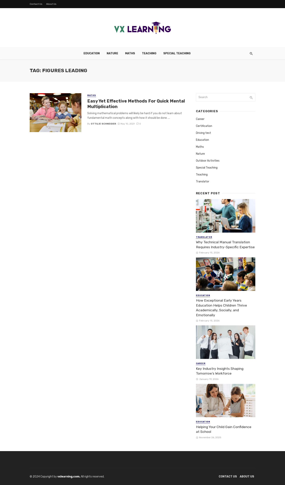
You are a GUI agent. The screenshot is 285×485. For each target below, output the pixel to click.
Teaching (149, 53)
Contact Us (36, 4)
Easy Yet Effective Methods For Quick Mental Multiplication (136, 104)
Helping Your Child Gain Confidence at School (223, 429)
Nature (112, 53)
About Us (51, 4)
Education (92, 53)
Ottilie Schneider (103, 123)
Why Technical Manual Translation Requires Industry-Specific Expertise (225, 244)
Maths (130, 53)
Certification (204, 126)
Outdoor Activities (207, 160)
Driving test (203, 133)
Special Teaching (177, 53)
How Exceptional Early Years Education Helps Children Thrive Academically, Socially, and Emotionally (221, 307)
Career (200, 119)
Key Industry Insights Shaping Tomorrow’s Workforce (219, 371)
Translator (202, 181)
